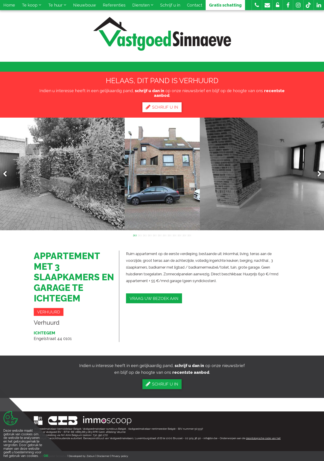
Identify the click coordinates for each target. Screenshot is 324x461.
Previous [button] (7, 174)
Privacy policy (120, 456)
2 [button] (140, 235)
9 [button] (174, 235)
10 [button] (179, 235)
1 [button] (135, 235)
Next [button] (317, 174)
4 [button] (150, 235)
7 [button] (164, 235)
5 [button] (155, 235)
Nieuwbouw (84, 5)
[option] (162, 174)
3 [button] (145, 235)
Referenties (114, 5)
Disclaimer (103, 456)
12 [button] (189, 235)
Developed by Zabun (82, 456)
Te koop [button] (31, 5)
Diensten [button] (142, 5)
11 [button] (184, 235)
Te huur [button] (57, 5)
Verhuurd (48, 312)
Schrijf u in (170, 5)
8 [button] (169, 235)
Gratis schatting (225, 5)
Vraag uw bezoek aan (154, 298)
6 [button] (160, 235)
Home (9, 5)
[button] (288, 5)
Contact (194, 5)
